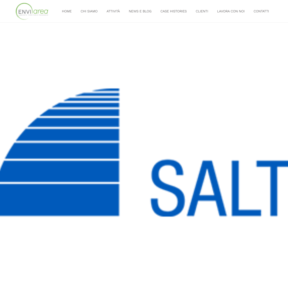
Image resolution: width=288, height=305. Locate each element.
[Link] (32, 11)
